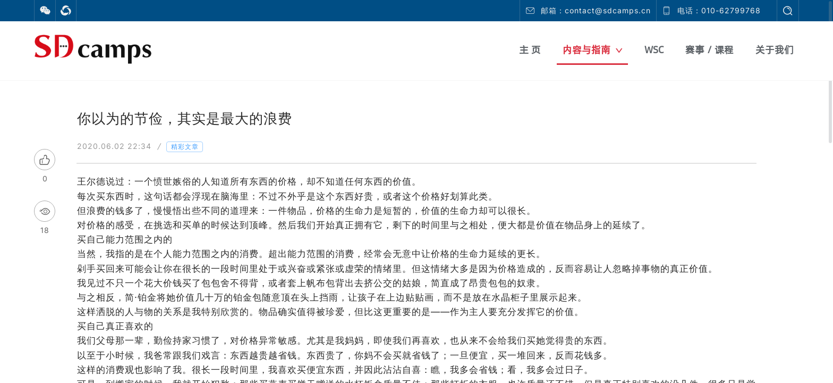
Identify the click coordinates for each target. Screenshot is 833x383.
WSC (654, 49)
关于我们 (774, 49)
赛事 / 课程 (709, 49)
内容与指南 (593, 49)
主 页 (530, 49)
